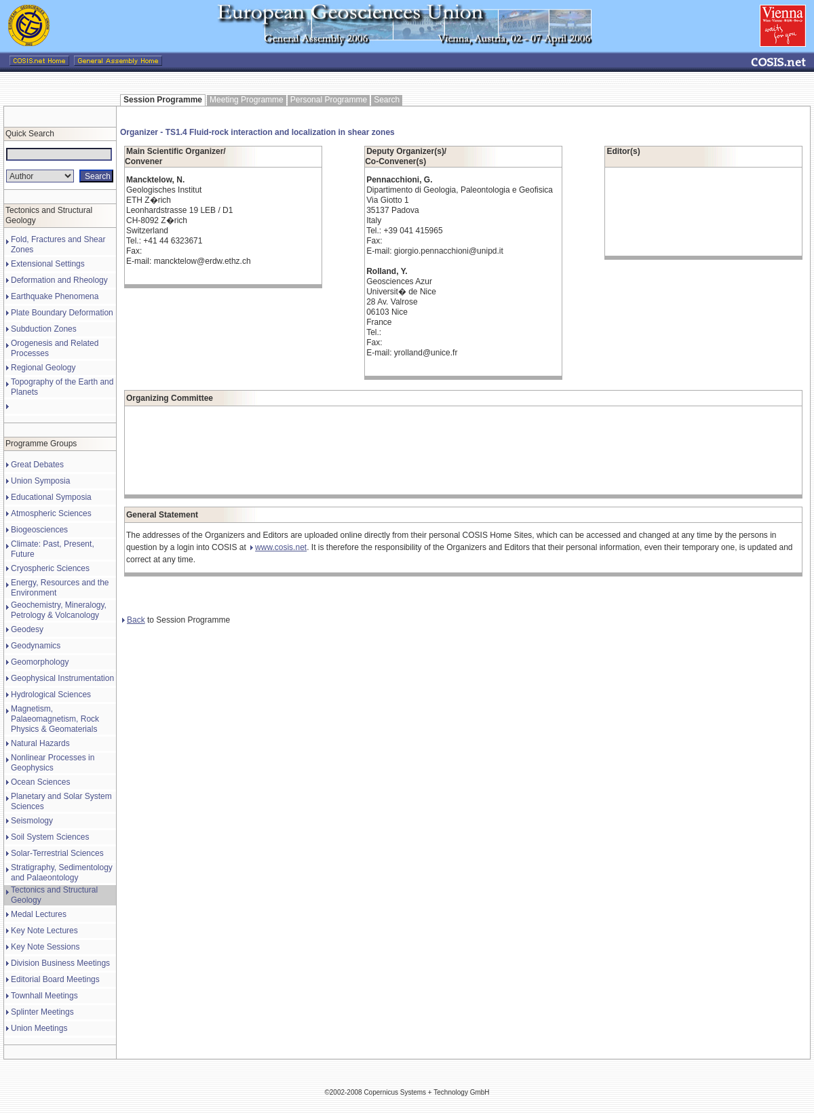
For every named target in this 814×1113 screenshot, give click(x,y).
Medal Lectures (38, 914)
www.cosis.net (278, 547)
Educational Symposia (51, 497)
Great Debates (37, 464)
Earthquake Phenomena (54, 296)
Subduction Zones (44, 329)
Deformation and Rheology (59, 280)
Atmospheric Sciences (51, 513)
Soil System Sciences (50, 837)
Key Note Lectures (44, 930)
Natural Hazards (40, 743)
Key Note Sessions (45, 947)
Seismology (32, 820)
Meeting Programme (247, 99)
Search (387, 99)
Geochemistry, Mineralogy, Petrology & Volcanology (58, 610)
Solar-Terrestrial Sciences (57, 853)
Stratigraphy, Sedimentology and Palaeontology (62, 872)
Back (133, 620)
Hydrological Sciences (51, 694)
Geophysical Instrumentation (62, 678)
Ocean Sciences (40, 782)
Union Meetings (39, 1028)
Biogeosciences (39, 529)
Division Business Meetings (60, 963)
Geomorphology (40, 662)
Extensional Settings (48, 264)
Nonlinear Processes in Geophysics (52, 763)
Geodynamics (35, 645)
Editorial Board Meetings (55, 979)
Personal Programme (328, 99)
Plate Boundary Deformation (62, 312)
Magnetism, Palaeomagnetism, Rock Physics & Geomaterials (55, 719)
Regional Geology (43, 367)
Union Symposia (40, 481)
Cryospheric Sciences (50, 568)
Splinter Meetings (42, 1012)
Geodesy (27, 629)
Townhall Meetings (44, 995)
